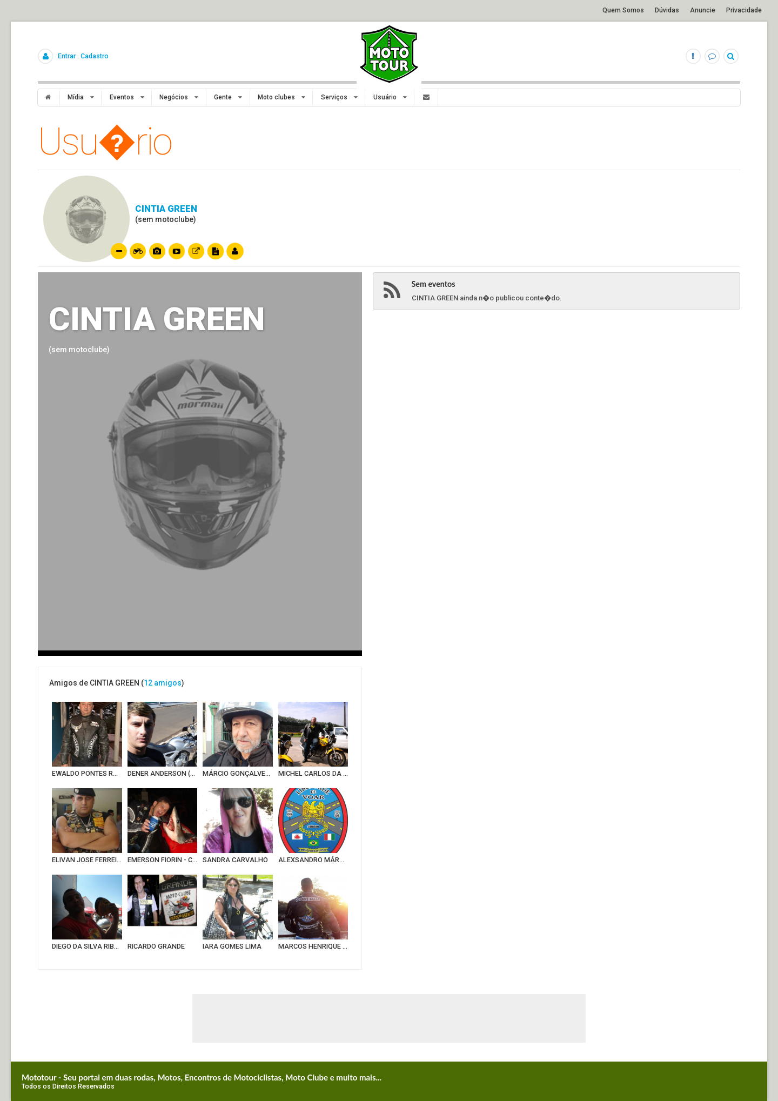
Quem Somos (623, 10)
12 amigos (163, 683)
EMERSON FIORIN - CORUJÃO (163, 860)
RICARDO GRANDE (156, 946)
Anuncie (702, 10)
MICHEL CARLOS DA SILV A (313, 773)
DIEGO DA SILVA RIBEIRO (87, 946)
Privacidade (744, 10)
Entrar (67, 56)
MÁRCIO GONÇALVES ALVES (238, 773)
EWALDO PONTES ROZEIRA (87, 773)
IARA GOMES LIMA (232, 946)
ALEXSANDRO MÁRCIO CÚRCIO (313, 860)
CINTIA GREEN (166, 208)
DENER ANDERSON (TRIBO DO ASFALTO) (163, 773)
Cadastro (95, 56)
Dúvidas (667, 10)
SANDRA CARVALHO (235, 860)
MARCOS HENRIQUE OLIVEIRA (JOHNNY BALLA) (313, 946)
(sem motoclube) (79, 349)
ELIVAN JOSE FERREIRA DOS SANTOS (87, 860)
